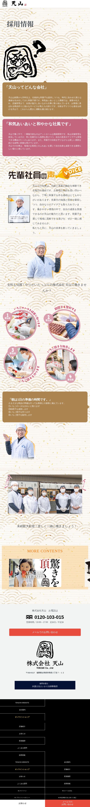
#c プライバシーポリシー (22, 797)
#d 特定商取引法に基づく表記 (67, 797)
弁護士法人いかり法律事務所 (44, 684)
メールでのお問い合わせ (45, 632)
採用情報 (22, 755)
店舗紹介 (22, 726)
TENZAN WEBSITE (22, 703)
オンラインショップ (22, 717)
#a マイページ (22, 790)
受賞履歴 (22, 741)
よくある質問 (22, 748)
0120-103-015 (49, 617)
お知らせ (22, 803)
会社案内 (22, 710)
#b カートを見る (67, 790)
